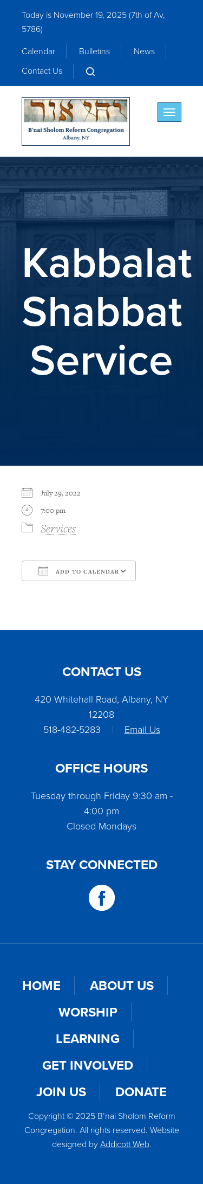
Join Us (61, 1092)
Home (41, 985)
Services (58, 528)
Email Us (142, 730)
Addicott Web (124, 1144)
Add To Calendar (78, 571)
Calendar (38, 51)
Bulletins (94, 51)
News (144, 51)
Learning (88, 1038)
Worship (87, 1012)
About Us (122, 985)
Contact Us (42, 71)
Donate (141, 1092)
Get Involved (87, 1065)
